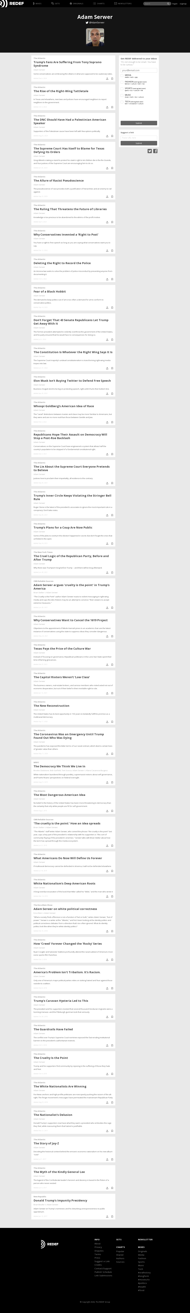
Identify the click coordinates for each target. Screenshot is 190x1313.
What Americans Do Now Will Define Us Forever (68, 858)
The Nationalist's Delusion (53, 1115)
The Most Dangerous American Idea (59, 795)
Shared (119, 1255)
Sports (141, 1262)
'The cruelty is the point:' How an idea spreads (67, 823)
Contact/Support (103, 1268)
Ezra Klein (38, 913)
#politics (142, 1283)
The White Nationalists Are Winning (60, 1086)
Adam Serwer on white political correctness (65, 909)
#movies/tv (144, 1279)
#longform (143, 1276)
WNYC (36, 762)
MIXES (141, 1247)
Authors (120, 1258)
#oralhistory (144, 1272)
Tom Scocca (67, 770)
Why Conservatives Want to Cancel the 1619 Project (71, 620)
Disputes (99, 1250)
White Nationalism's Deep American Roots (64, 883)
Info (97, 1239)
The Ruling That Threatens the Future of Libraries (70, 209)
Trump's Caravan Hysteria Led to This (61, 1001)
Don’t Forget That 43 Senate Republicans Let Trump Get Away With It (71, 321)
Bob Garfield (55, 770)
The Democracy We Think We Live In (59, 766)
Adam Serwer (39, 69)
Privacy (98, 1247)
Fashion (142, 1258)
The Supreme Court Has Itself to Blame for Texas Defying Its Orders (69, 150)
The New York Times (43, 552)
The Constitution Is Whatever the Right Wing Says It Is (73, 352)
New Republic (40, 1196)
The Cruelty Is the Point (51, 1058)
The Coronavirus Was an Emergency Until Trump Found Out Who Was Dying (69, 736)
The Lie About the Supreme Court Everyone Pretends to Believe (72, 468)
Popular (120, 1251)
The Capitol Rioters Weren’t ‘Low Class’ (62, 677)
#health (142, 1286)
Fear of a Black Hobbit (50, 291)
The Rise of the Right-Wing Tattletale (61, 91)
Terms (98, 1254)
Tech (140, 1269)
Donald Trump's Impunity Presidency (60, 1200)
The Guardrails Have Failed (53, 1029)
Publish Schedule (103, 1272)
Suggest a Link (102, 1261)
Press (97, 1257)
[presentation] (139, 113)
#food (141, 1290)
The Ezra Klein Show (43, 905)
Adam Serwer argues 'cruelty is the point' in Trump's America (72, 586)
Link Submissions (103, 1275)
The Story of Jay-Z (46, 1143)
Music (141, 1265)
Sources (120, 1262)
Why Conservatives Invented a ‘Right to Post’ (66, 234)
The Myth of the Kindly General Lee (59, 1172)
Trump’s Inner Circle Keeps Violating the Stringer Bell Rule (72, 497)
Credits (98, 1264)
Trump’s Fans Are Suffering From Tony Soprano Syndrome (68, 64)
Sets (119, 1239)
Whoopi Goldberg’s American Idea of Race (64, 406)
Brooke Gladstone (41, 770)
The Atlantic (39, 58)
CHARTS (120, 1247)
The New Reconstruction (51, 706)
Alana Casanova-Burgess (97, 770)
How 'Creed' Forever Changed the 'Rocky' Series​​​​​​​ (68, 944)
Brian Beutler (39, 1204)
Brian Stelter (39, 592)
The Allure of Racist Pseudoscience (59, 180)
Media (141, 1255)
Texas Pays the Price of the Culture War (62, 648)
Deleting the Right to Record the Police (62, 263)
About (98, 1243)
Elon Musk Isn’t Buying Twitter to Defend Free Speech (72, 381)
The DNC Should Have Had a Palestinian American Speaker (70, 121)
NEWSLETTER (145, 1239)
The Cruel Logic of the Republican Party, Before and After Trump (71, 557)
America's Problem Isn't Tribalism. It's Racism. (67, 972)
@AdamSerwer (96, 22)
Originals (142, 1251)
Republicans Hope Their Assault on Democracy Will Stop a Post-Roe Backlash (70, 436)
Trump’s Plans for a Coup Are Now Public (63, 527)
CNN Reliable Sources (43, 581)
